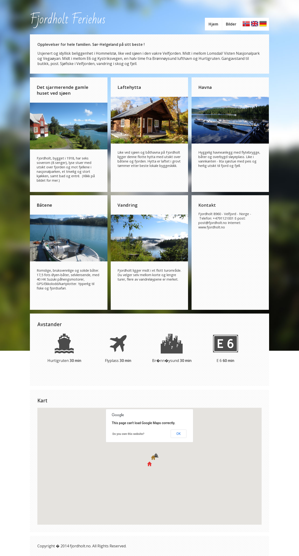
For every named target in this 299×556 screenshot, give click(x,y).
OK (178, 434)
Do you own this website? (128, 434)
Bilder (231, 24)
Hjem (213, 24)
